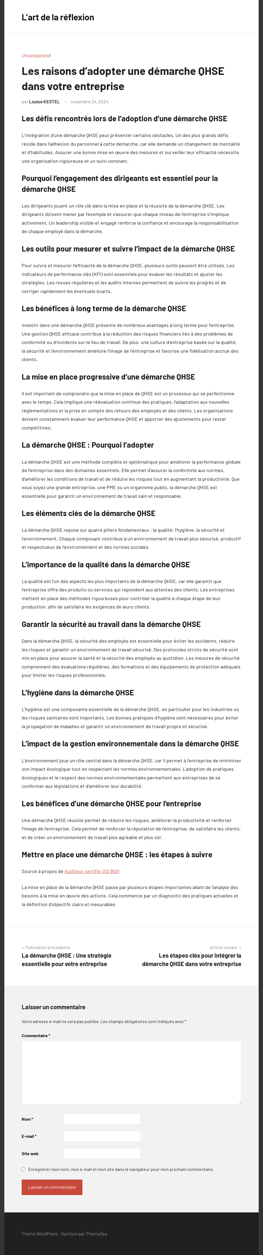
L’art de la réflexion (58, 17)
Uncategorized (36, 55)
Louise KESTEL (44, 101)
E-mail (29, 1136)
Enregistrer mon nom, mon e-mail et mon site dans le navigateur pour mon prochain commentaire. (121, 1169)
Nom (27, 1119)
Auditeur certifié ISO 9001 (92, 871)
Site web (30, 1153)
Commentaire (36, 1035)
